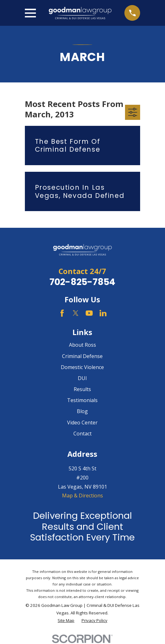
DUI (82, 378)
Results (82, 389)
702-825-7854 (82, 282)
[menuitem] (66, 620)
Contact (82, 433)
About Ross (82, 344)
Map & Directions (82, 495)
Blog (82, 411)
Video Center (82, 422)
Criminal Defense (82, 356)
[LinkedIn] (103, 313)
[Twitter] (75, 313)
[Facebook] (62, 313)
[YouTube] (89, 313)
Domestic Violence (82, 367)
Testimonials (82, 400)
